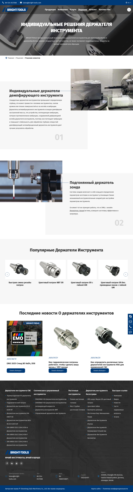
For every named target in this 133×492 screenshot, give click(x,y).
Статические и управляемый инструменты (46, 392)
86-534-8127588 (9, 2)
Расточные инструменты (74, 392)
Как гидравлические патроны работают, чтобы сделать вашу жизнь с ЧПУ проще (64, 364)
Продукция (50, 9)
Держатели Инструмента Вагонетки (97, 436)
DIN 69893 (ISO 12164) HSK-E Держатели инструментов (17, 443)
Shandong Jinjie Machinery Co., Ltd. (34, 489)
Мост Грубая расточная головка (77, 408)
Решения (82, 9)
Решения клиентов (32, 58)
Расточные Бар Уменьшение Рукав (98, 415)
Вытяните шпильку (94, 410)
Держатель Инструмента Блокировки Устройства (97, 429)
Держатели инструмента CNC (18, 390)
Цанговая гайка (93, 406)
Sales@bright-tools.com (30, 2)
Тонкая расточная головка (77, 401)
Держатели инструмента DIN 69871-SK (18, 415)
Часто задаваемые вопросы (119, 409)
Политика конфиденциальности (115, 489)
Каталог (93, 9)
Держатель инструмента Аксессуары (97, 392)
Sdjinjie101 (85, 478)
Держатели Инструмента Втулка (97, 422)
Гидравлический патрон (16, 403)
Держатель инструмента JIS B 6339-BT (18, 408)
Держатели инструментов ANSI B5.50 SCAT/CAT (19, 422)
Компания (63, 9)
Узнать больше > (16, 371)
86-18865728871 (63, 477)
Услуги (73, 9)
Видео (116, 399)
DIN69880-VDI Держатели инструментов (50, 399)
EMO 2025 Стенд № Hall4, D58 (21, 363)
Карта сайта (96, 489)
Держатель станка (77, 211)
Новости (117, 403)
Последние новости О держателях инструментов (66, 313)
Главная (11, 58)
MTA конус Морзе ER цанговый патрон (99, 401)
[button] (7, 274)
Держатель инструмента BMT (46, 410)
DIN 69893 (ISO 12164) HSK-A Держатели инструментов (17, 429)
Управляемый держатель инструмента (50, 413)
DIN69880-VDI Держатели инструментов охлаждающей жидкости (50, 404)
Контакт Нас (105, 9)
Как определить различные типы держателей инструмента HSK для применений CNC (107, 364)
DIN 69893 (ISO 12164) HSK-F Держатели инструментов (17, 436)
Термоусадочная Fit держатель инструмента (19, 397)
